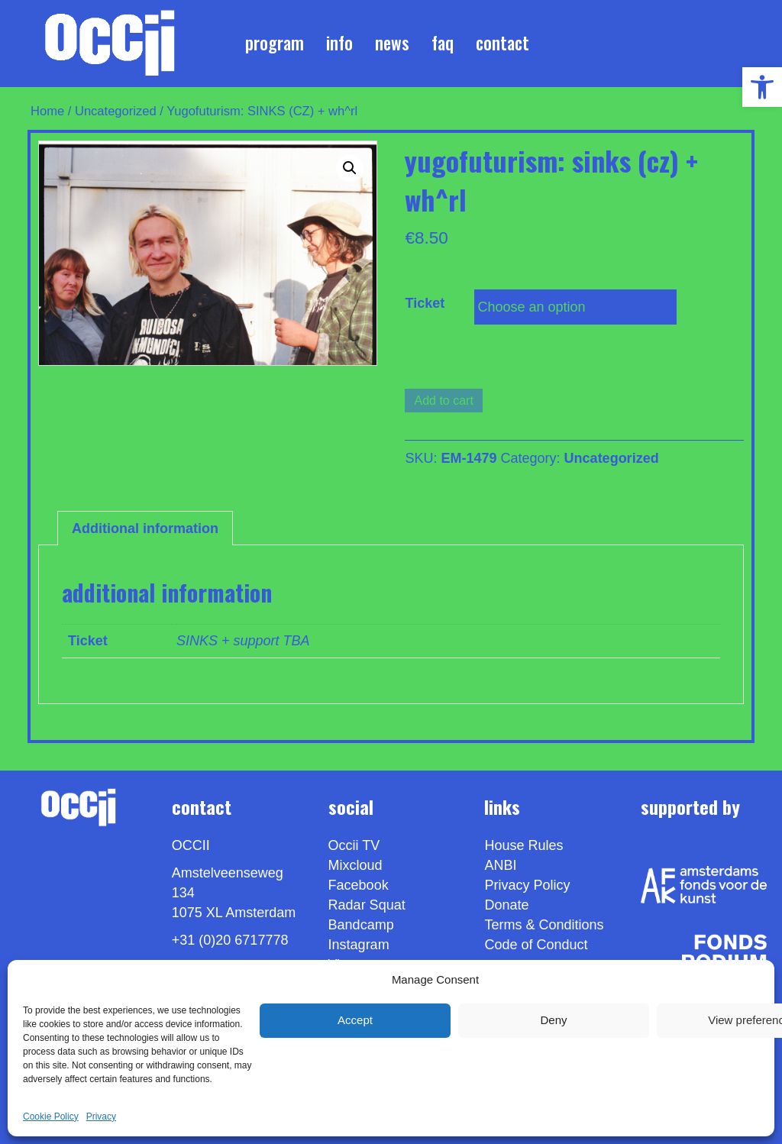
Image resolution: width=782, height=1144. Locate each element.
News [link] (392, 43)
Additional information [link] (145, 528)
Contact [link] (502, 43)
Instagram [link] (358, 944)
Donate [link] (506, 905)
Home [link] (47, 111)
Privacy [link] (101, 1116)
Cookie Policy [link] (51, 1116)
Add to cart (443, 400)
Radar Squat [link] (367, 905)
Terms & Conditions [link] (543, 924)
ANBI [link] (500, 865)
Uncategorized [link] (116, 111)
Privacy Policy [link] (527, 885)
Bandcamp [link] (361, 924)
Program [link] (274, 43)
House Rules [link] (523, 845)
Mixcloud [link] (355, 865)
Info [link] (339, 43)
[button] (350, 168)
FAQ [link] (442, 43)
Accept (355, 1019)
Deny (553, 1019)
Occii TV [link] (354, 845)
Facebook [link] (358, 885)
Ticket (424, 303)
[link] (762, 87)
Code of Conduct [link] (535, 944)
